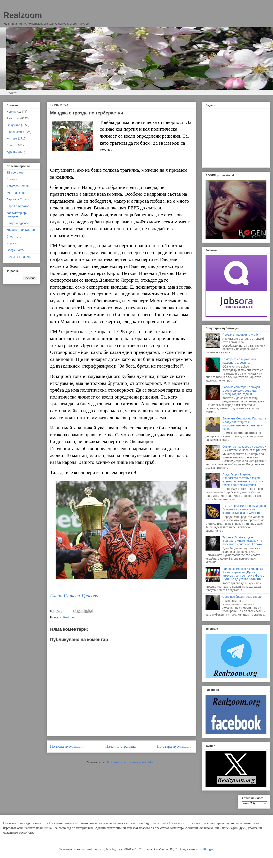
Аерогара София (18, 199)
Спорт (11, 145)
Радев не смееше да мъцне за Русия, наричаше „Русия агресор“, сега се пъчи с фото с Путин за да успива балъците (243, 574)
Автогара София (18, 186)
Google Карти (15, 250)
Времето (12, 179)
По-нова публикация (67, 746)
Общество (13, 125)
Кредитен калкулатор (21, 229)
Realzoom (22, 15)
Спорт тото (14, 236)
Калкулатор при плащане (17, 214)
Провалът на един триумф (240, 334)
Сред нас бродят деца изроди (242, 596)
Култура (12, 138)
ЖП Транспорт (16, 192)
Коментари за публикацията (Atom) (131, 762)
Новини (12, 111)
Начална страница (120, 746)
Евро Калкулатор (18, 206)
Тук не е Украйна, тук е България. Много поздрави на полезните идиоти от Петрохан (243, 541)
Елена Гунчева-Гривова (74, 595)
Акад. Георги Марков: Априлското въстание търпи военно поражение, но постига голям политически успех (243, 479)
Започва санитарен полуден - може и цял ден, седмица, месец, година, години (242, 390)
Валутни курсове (18, 223)
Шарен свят (14, 132)
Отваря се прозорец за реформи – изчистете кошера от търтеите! (244, 448)
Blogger (208, 849)
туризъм (12, 152)
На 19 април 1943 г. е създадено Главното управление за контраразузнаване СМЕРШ (244, 509)
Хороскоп (13, 243)
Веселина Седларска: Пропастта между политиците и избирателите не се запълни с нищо (244, 423)
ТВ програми (15, 172)
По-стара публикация (174, 746)
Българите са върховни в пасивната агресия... (239, 361)
